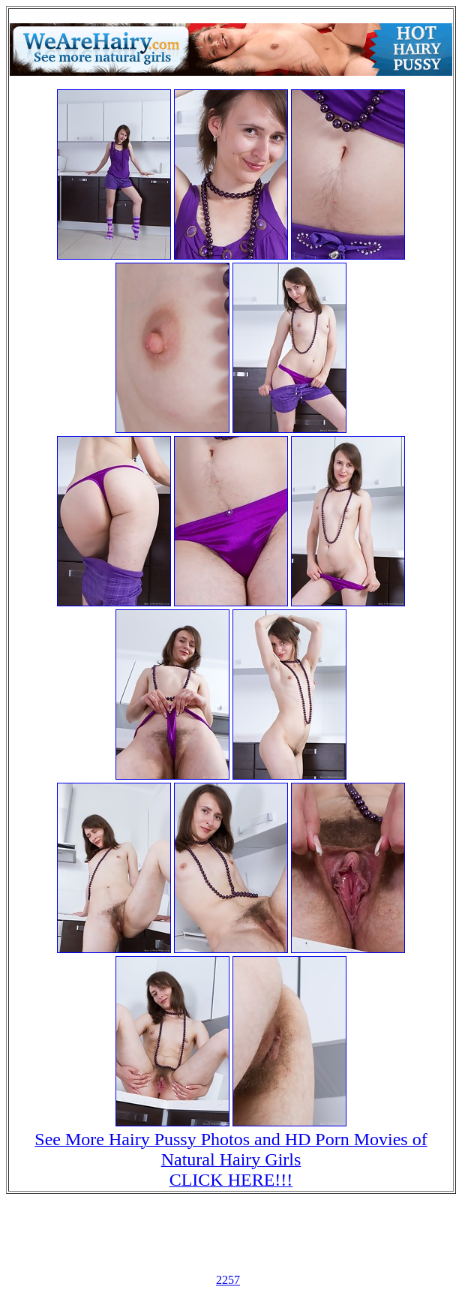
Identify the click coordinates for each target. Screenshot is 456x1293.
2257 (228, 1279)
